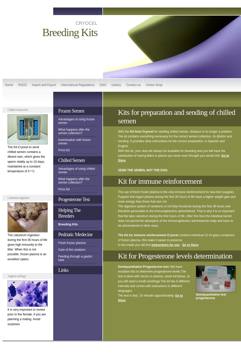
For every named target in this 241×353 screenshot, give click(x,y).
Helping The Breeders (69, 213)
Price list (64, 150)
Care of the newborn (72, 249)
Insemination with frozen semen (74, 141)
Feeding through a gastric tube (75, 258)
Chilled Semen (71, 160)
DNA (103, 85)
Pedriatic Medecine (75, 234)
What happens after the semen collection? (74, 131)
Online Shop (154, 85)
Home (9, 85)
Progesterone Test (74, 199)
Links (63, 270)
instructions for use (165, 245)
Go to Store (190, 245)
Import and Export (44, 85)
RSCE (22, 85)
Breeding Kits (68, 224)
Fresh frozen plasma (72, 243)
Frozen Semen (71, 111)
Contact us (133, 85)
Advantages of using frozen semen (76, 121)
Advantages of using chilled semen (76, 170)
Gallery (116, 85)
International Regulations (78, 85)
